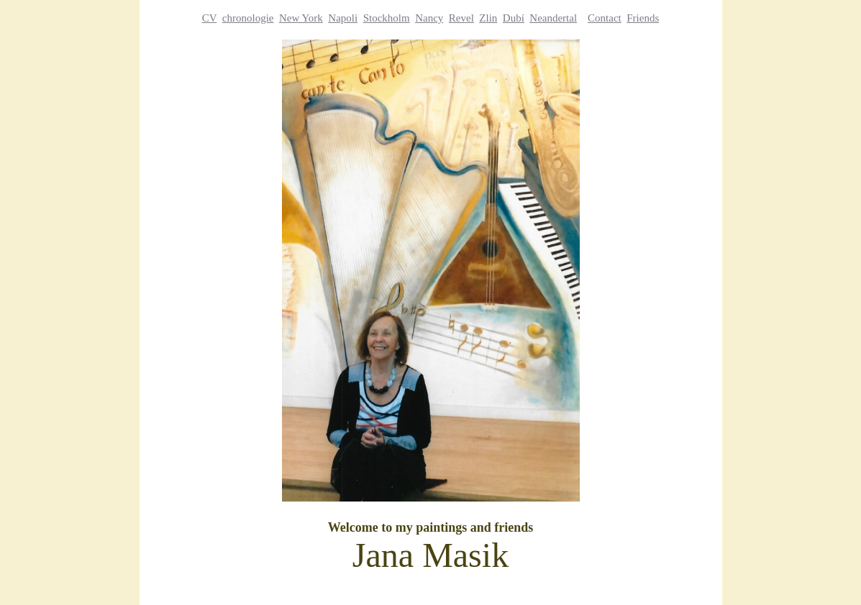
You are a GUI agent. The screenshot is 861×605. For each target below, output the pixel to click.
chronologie (248, 18)
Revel (461, 18)
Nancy (429, 18)
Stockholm (386, 18)
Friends (643, 18)
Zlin (488, 18)
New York (301, 18)
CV (209, 18)
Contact (604, 18)
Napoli (342, 18)
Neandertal (553, 18)
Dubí (513, 18)
